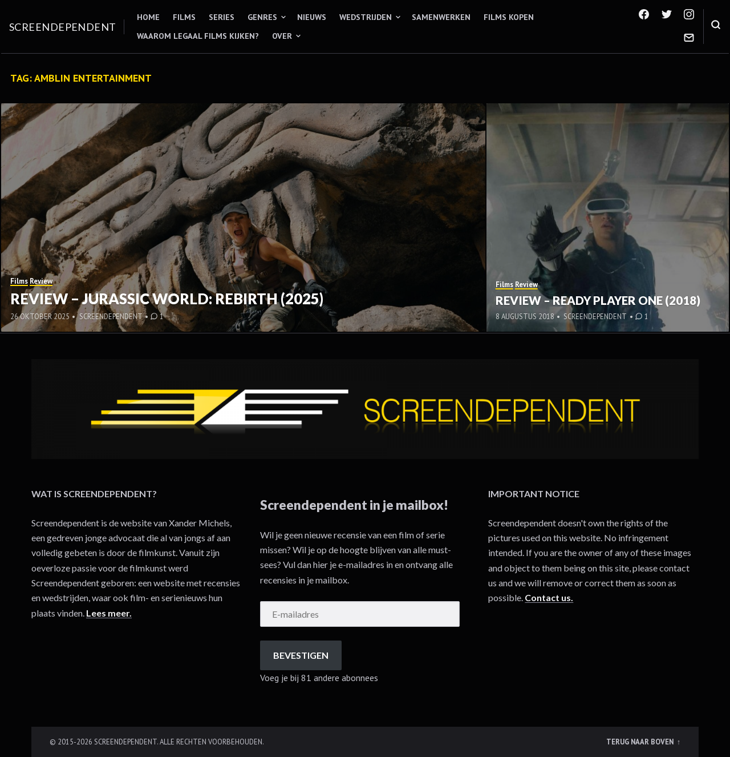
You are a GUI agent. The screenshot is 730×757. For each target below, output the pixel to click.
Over (282, 36)
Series (221, 17)
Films (184, 17)
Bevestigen (300, 655)
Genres (262, 17)
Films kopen (509, 17)
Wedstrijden (365, 17)
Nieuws (311, 17)
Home (148, 17)
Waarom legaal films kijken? (198, 36)
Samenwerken (441, 17)
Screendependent (62, 27)
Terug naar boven (640, 741)
